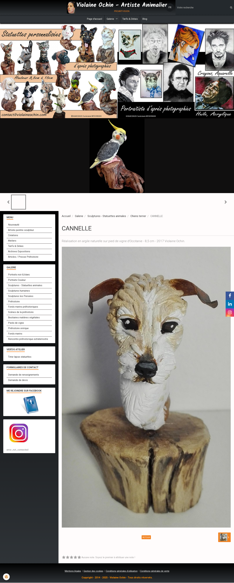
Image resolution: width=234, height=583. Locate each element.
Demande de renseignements (23, 375)
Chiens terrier (138, 216)
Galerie (111, 18)
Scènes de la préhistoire (21, 312)
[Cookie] (6, 576)
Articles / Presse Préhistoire (23, 257)
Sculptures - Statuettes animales (106, 216)
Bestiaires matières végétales (24, 317)
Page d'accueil (94, 18)
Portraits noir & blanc (19, 274)
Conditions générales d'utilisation (122, 571)
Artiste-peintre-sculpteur (21, 230)
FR (169, 7)
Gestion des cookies (93, 571)
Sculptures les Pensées (20, 296)
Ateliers (12, 241)
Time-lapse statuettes (19, 357)
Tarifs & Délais (130, 18)
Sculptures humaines (19, 291)
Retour (146, 537)
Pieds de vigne (16, 323)
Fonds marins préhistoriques (23, 307)
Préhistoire (14, 301)
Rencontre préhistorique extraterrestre (28, 339)
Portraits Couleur (17, 280)
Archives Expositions (19, 251)
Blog (144, 18)
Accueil (66, 216)
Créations (13, 235)
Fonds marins (15, 334)
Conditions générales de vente (154, 571)
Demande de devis (18, 380)
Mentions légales (73, 571)
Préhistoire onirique (18, 328)
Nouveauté (13, 225)
